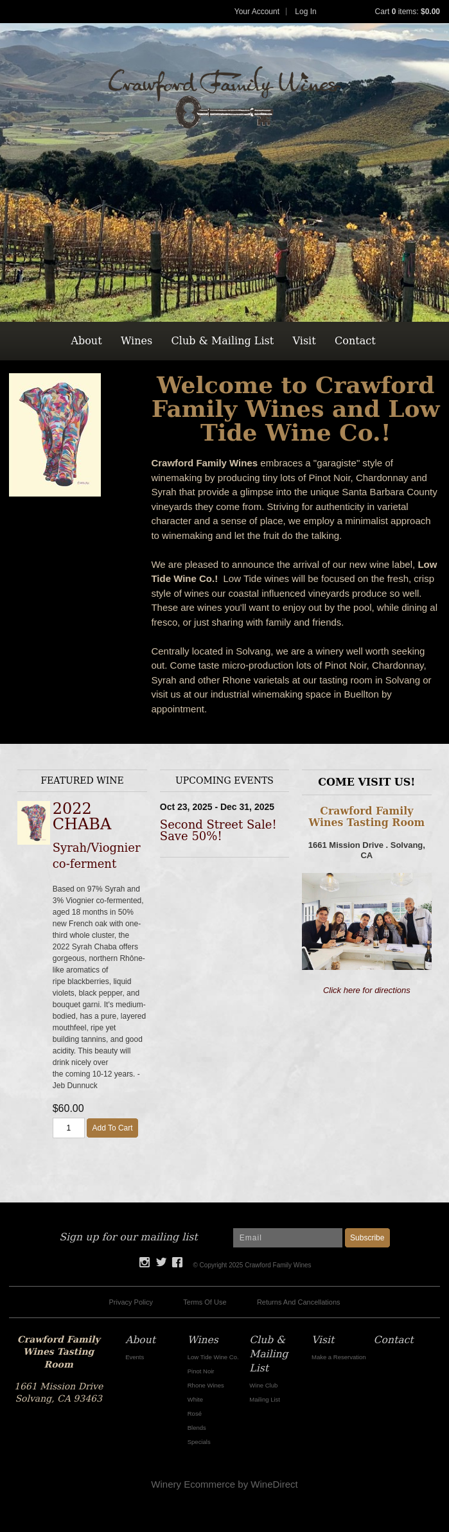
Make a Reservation (339, 1356)
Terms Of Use (204, 1302)
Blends (197, 1427)
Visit (304, 341)
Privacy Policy (130, 1302)
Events (134, 1356)
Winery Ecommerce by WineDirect (224, 1484)
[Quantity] (69, 1128)
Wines (136, 341)
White (195, 1399)
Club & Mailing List (223, 341)
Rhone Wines (206, 1385)
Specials (199, 1441)
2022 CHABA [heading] (82, 816)
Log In (305, 11)
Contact (355, 341)
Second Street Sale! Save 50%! (218, 830)
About (86, 341)
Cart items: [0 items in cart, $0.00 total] (407, 11)
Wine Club (263, 1385)
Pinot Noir (201, 1371)
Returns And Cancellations (298, 1302)
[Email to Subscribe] (287, 1237)
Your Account (256, 11)
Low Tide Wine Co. (213, 1356)
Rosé (195, 1413)
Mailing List (264, 1399)
